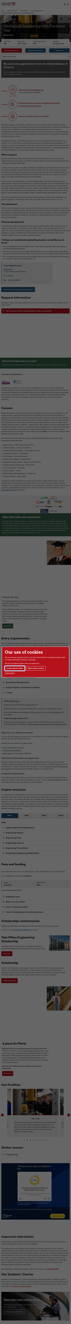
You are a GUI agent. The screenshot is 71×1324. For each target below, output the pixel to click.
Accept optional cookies (14, 668)
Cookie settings (10, 673)
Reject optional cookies (36, 668)
